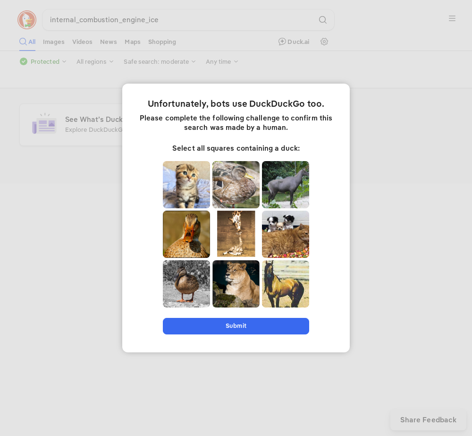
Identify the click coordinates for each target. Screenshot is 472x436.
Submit (236, 326)
